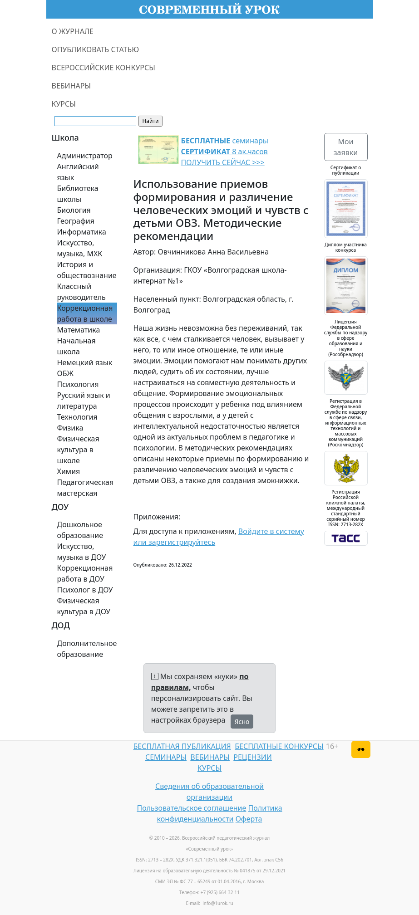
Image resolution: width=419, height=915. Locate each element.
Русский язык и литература (83, 400)
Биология (74, 210)
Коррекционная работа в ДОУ (85, 573)
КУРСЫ (64, 104)
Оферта (249, 819)
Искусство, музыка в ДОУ (81, 551)
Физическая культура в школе (78, 449)
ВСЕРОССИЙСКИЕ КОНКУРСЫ (103, 68)
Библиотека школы (78, 193)
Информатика (81, 232)
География (75, 221)
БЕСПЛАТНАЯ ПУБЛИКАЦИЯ (182, 746)
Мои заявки (346, 147)
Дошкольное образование (80, 529)
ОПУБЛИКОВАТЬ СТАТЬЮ (95, 49)
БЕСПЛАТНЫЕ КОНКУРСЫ (279, 746)
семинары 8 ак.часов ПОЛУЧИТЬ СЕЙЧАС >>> (224, 151)
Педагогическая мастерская (85, 487)
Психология (78, 384)
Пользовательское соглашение (191, 808)
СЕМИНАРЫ (166, 757)
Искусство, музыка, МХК (80, 248)
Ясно (242, 721)
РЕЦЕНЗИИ (252, 757)
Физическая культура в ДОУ (84, 606)
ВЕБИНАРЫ (71, 86)
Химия (68, 471)
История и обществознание (87, 269)
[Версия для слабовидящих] (360, 749)
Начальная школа (76, 346)
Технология (77, 417)
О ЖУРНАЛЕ (73, 31)
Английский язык (78, 171)
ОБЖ (65, 373)
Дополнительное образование (87, 648)
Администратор (85, 156)
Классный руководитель (81, 291)
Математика (78, 330)
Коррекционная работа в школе (85, 313)
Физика (70, 428)
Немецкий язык (85, 362)
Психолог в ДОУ (85, 590)
